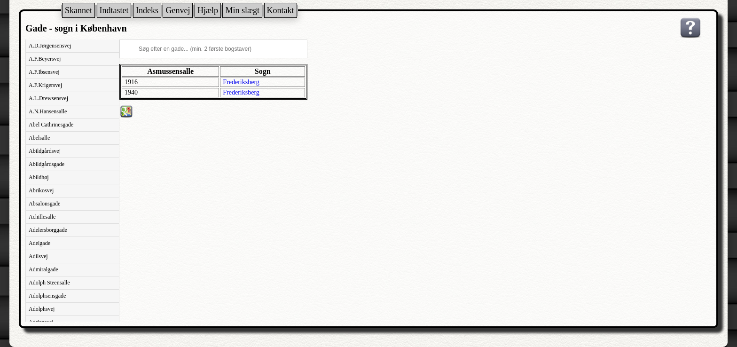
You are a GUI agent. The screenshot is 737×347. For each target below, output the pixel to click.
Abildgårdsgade (46, 164)
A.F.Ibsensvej (44, 72)
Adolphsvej (42, 309)
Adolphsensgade (47, 295)
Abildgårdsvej (45, 151)
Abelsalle (39, 137)
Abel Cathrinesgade (51, 124)
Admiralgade (43, 269)
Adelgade (39, 243)
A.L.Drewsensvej (48, 98)
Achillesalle (42, 216)
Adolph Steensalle (49, 282)
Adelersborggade (48, 230)
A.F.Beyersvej (45, 58)
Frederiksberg (241, 82)
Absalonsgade (44, 203)
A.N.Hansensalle (48, 111)
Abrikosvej (41, 190)
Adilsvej (38, 256)
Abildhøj (39, 177)
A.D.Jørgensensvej (50, 45)
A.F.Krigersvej (45, 85)
